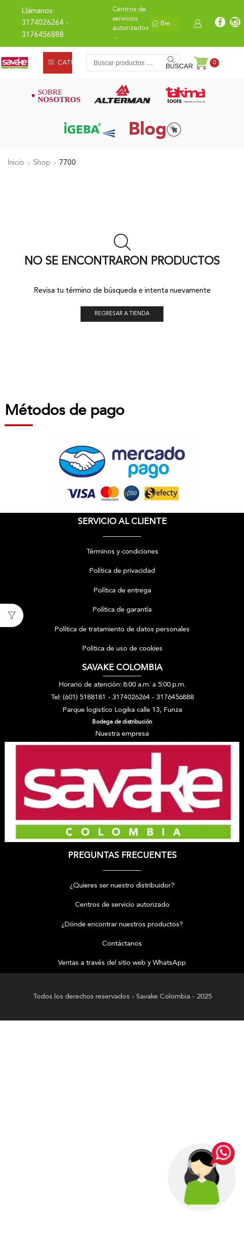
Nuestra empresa (122, 734)
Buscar (172, 66)
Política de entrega (122, 590)
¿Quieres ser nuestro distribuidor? (122, 885)
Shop (42, 163)
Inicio (15, 163)
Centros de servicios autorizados (130, 22)
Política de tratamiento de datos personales (122, 629)
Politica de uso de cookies (122, 648)
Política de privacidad (122, 571)
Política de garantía (122, 610)
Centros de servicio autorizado (122, 905)
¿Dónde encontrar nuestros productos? (122, 924)
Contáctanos (122, 943)
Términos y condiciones (122, 551)
